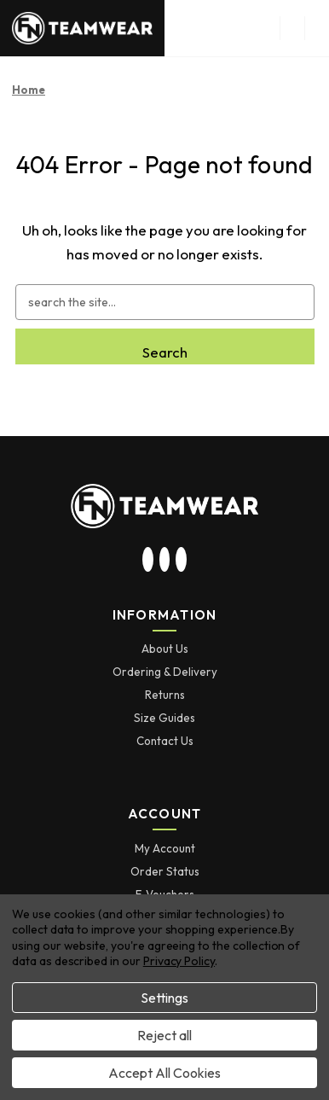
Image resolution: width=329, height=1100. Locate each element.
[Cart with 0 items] (317, 28)
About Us (164, 648)
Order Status (164, 871)
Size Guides (164, 718)
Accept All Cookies (164, 1072)
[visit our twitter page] (164, 560)
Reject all (164, 1035)
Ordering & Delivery (165, 671)
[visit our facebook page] (181, 560)
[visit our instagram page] (148, 560)
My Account (165, 848)
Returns (165, 694)
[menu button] (292, 28)
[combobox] (165, 302)
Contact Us (164, 741)
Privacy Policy (179, 961)
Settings (164, 997)
